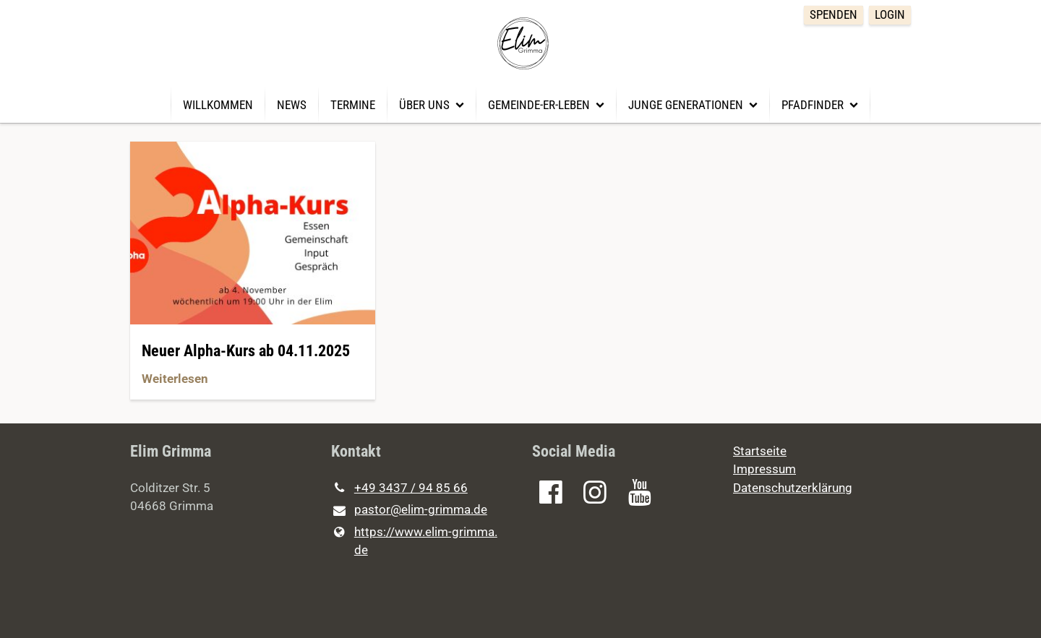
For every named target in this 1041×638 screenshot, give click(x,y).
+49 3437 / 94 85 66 (399, 488)
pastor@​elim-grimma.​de (409, 511)
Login (890, 14)
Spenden (833, 14)
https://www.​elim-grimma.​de (414, 541)
